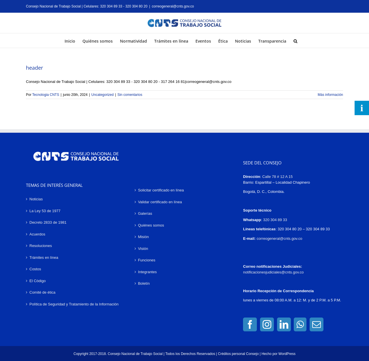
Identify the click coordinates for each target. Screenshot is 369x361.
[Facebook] (250, 324)
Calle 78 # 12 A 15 (277, 176)
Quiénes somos (151, 225)
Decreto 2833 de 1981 (48, 222)
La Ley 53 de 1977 (45, 211)
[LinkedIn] (284, 324)
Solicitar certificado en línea (161, 190)
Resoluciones (40, 246)
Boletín (144, 283)
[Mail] (316, 324)
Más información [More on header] (330, 95)
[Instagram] (267, 324)
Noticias (36, 199)
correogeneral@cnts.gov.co (173, 6)
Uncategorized (102, 95)
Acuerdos (37, 234)
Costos (35, 269)
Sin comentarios (129, 95)
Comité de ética (42, 292)
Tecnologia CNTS (45, 95)
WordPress (286, 354)
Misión (143, 237)
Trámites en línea (43, 257)
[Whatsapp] (300, 324)
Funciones (146, 260)
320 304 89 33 (275, 220)
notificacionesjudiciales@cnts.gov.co (273, 272)
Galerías (145, 213)
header (34, 67)
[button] (295, 40)
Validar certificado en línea (160, 202)
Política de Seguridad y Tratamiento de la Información (73, 304)
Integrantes (147, 272)
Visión (143, 248)
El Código (37, 281)
